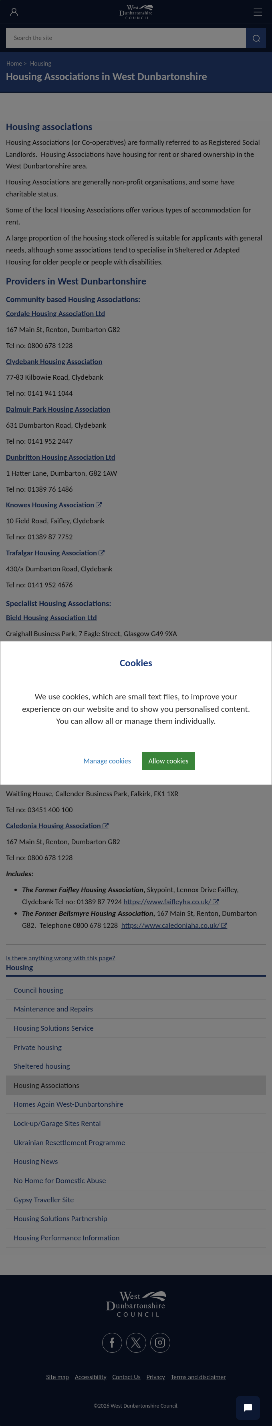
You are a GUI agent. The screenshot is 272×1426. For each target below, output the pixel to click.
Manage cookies (107, 761)
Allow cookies (169, 761)
